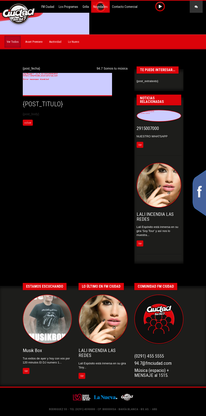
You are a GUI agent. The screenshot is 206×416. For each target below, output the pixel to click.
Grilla (86, 6)
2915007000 (148, 128)
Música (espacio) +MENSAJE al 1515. (151, 373)
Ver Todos (13, 41)
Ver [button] (140, 144)
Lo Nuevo (73, 41)
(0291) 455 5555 (149, 356)
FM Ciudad (47, 6)
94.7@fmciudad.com (153, 363)
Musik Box (32, 350)
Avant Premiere (33, 41)
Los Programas (68, 6)
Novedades (100, 6)
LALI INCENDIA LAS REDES (155, 217)
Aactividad (55, 41)
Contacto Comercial (124, 6)
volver (27, 122)
